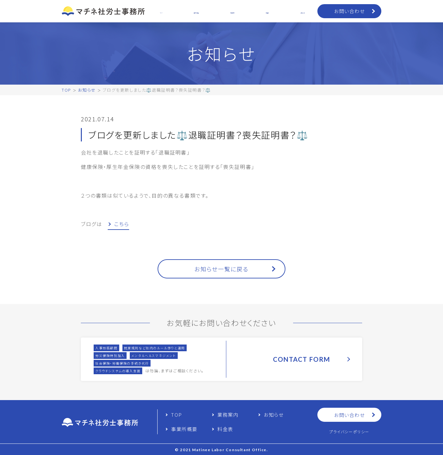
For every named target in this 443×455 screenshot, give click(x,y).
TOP (66, 90)
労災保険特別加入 (110, 355)
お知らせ (87, 90)
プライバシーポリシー (349, 431)
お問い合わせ (349, 11)
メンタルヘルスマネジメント (153, 355)
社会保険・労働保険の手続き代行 (122, 363)
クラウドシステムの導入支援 (118, 370)
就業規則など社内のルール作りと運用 (154, 347)
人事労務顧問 (106, 347)
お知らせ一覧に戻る (221, 269)
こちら (121, 224)
